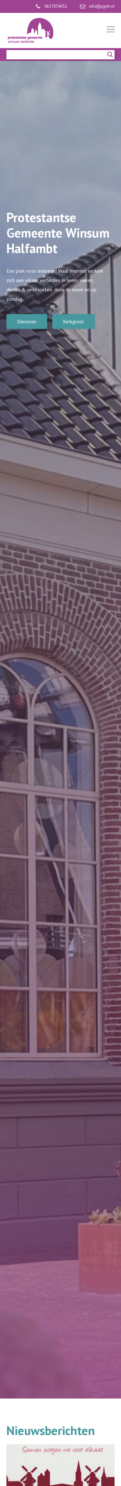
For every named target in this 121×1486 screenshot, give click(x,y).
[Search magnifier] (110, 54)
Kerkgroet (73, 321)
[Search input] (57, 54)
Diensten (26, 321)
